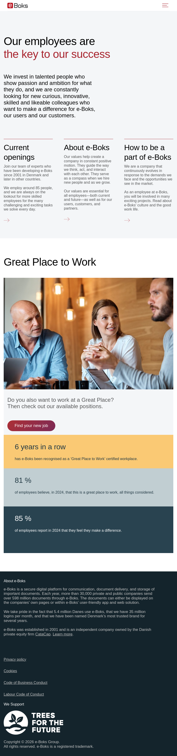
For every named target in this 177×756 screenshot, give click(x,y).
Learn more (63, 634)
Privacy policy (15, 659)
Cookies (10, 671)
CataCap (42, 634)
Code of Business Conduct (25, 683)
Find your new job (31, 425)
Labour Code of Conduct (24, 694)
